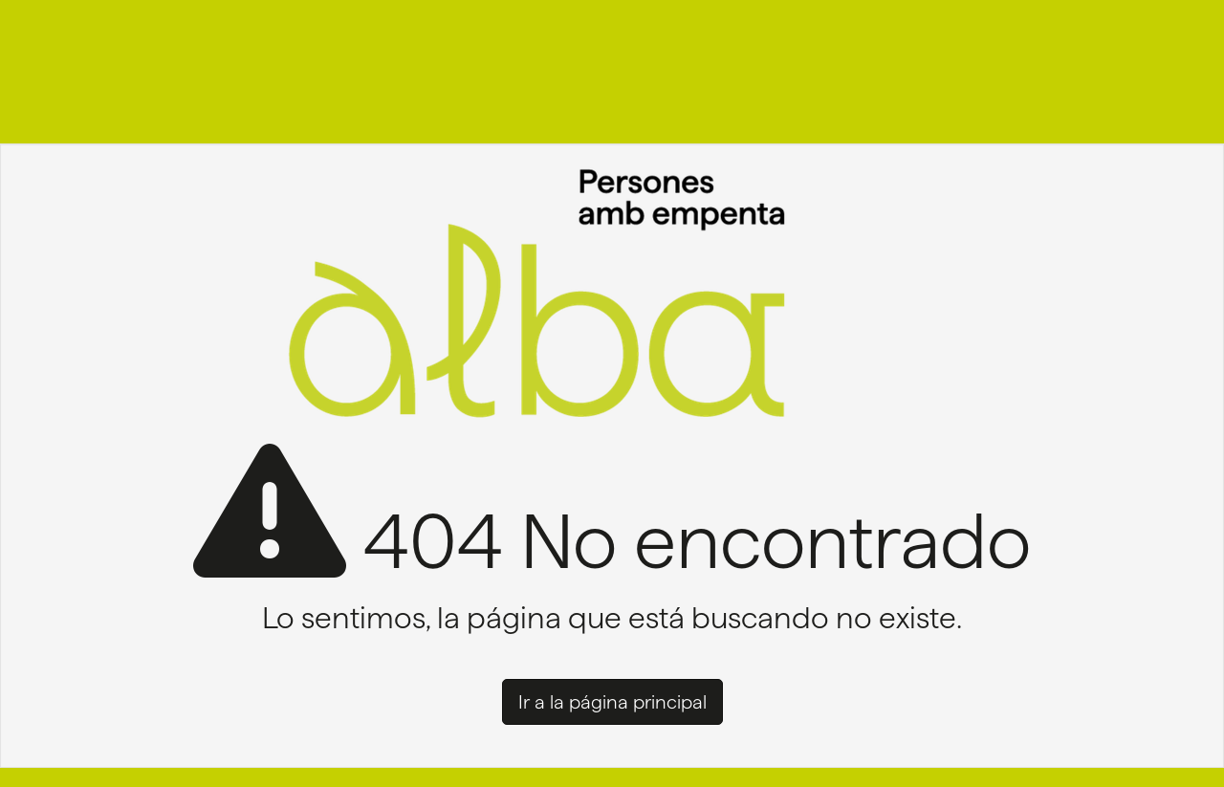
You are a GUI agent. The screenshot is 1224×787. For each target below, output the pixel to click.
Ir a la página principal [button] (612, 701)
